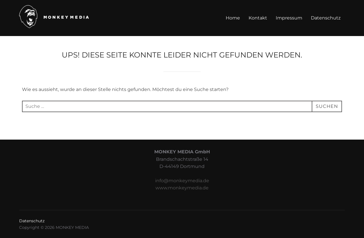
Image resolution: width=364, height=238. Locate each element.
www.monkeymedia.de (182, 188)
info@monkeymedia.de (182, 180)
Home (233, 18)
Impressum (289, 18)
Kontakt (258, 18)
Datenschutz (326, 18)
